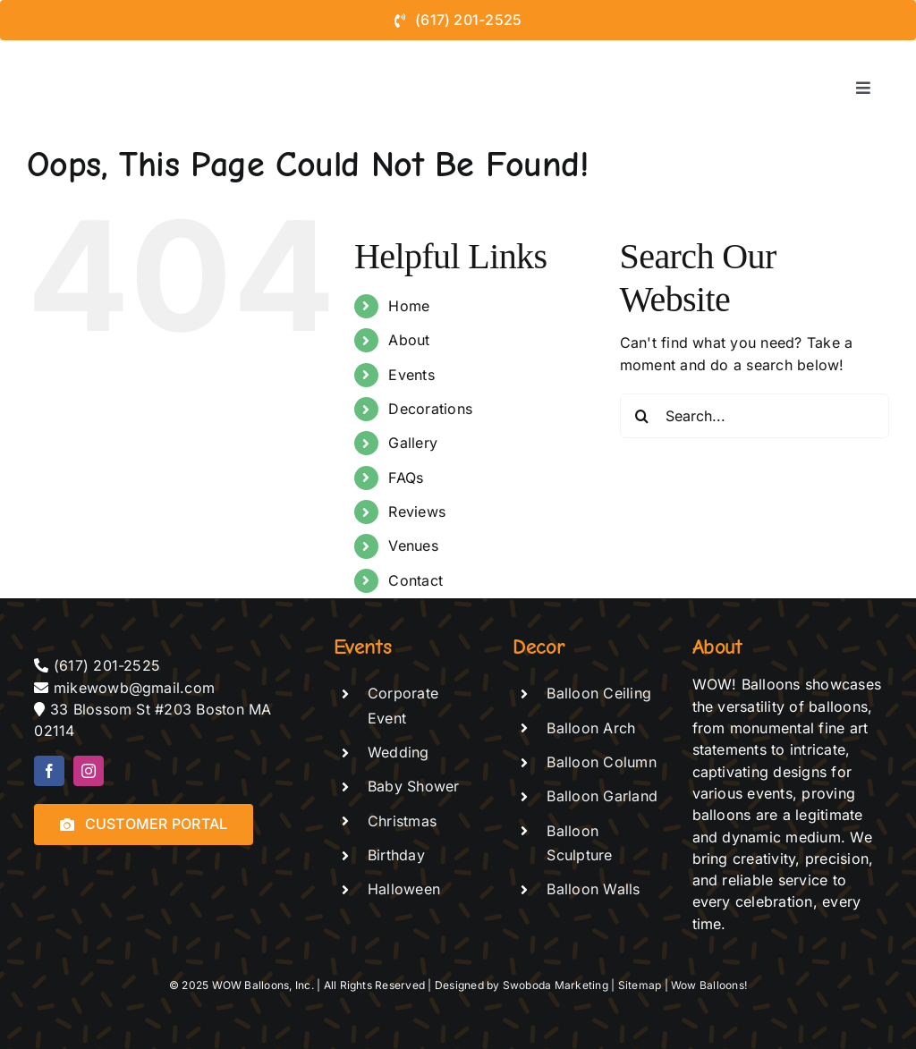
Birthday (396, 855)
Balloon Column (601, 762)
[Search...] (754, 415)
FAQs (405, 477)
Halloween (404, 889)
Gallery (412, 443)
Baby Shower (414, 786)
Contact (415, 580)
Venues (412, 545)
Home (408, 306)
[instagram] (88, 771)
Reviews (416, 511)
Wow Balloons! (709, 985)
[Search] (642, 415)
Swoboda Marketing (555, 985)
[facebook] (49, 771)
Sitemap (640, 985)
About (408, 340)
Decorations (430, 409)
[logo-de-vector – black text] (100, 47)
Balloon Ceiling (599, 693)
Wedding (398, 752)
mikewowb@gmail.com (137, 688)
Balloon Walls (593, 889)
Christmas (402, 821)
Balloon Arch (591, 728)
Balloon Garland (602, 796)
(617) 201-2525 (107, 665)
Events (411, 375)
